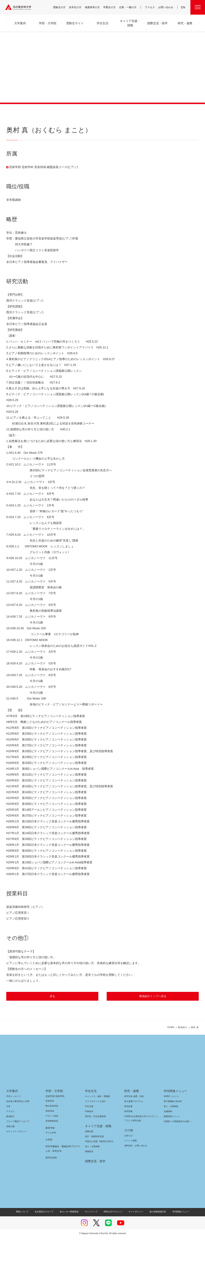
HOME (170, 1058)
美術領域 (50, 1142)
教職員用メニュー (172, 1147)
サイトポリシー (133, 1243)
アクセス (151, 7)
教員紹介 (182, 1058)
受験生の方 (62, 7)
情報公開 (10, 1157)
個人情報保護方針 (155, 1243)
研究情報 (128, 1142)
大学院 (49, 1171)
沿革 (8, 1137)
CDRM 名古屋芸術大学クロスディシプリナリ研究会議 (141, 1149)
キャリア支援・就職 (96, 1157)
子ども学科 (51, 1164)
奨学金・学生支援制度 (95, 1147)
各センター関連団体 (71, 1243)
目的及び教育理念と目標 (17, 1132)
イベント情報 (130, 1171)
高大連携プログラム (133, 1132)
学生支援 (89, 1137)
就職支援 (89, 1162)
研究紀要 (128, 1137)
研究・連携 (130, 1122)
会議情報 (168, 1142)
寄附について (26, 1243)
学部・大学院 (54, 1122)
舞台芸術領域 (52, 1137)
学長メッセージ (13, 1127)
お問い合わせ (166, 7)
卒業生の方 (112, 7)
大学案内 (12, 1122)
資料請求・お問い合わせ (135, 1177)
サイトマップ (92, 1243)
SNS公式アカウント (112, 1243)
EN (183, 7)
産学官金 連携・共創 (133, 1127)
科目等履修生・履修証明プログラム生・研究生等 (63, 1180)
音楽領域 (50, 1132)
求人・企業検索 (92, 1177)
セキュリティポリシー (15, 1162)
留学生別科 (51, 1189)
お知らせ (128, 1166)
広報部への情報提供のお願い (177, 1152)
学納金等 (89, 1142)
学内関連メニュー (175, 1122)
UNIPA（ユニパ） (170, 1127)
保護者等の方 (94, 7)
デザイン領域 (51, 1147)
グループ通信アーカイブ (17, 1152)
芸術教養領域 (52, 1152)
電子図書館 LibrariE (173, 1132)
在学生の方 (78, 7)
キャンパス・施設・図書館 (96, 1127)
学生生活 (91, 1122)
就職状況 (89, 1182)
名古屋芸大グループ (47, 1243)
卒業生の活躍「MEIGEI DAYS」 (98, 1172)
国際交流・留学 (94, 1192)
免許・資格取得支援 (94, 1167)
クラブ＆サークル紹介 (94, 1132)
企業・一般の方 (130, 7)
